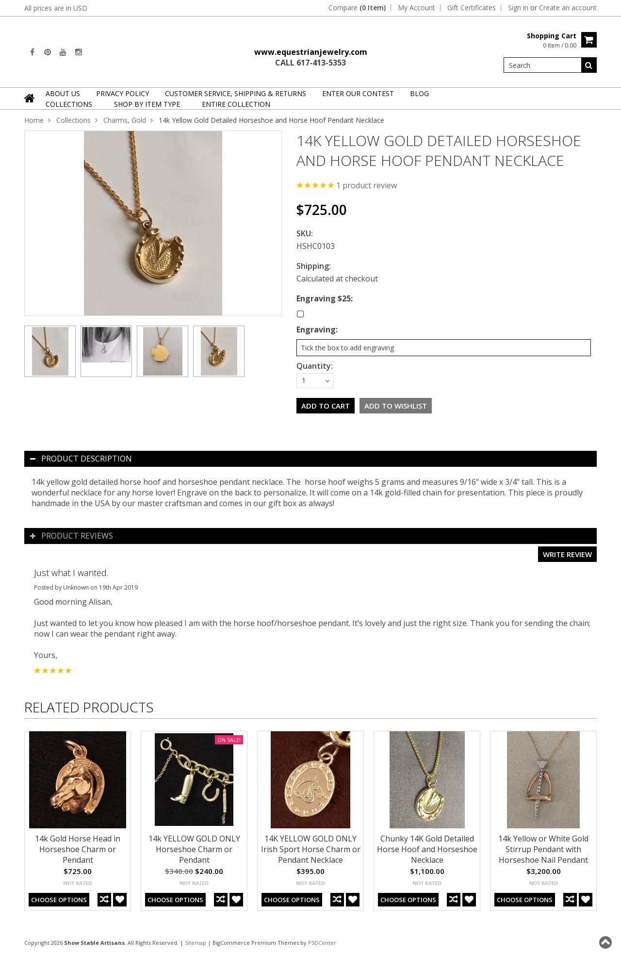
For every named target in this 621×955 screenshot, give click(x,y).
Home (34, 120)
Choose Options (59, 899)
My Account (416, 7)
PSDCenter (322, 942)
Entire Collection (236, 104)
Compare (357, 7)
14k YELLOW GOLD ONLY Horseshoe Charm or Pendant (194, 849)
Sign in (518, 7)
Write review (567, 554)
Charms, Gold (124, 120)
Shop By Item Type (147, 104)
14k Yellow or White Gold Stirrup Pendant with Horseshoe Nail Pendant (543, 849)
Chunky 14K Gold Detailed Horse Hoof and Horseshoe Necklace (427, 849)
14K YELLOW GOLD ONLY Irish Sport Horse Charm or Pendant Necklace (310, 849)
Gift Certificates (471, 7)
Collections (69, 104)
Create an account (568, 7)
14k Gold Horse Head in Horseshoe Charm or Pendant (77, 849)
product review (366, 185)
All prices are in (55, 8)
